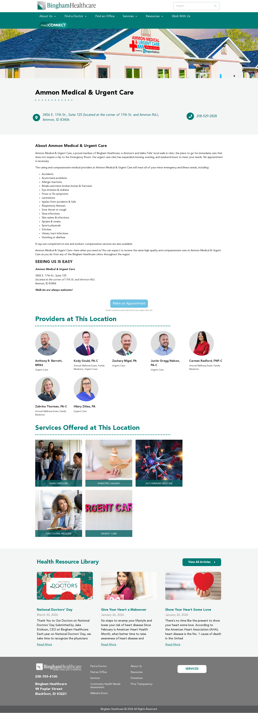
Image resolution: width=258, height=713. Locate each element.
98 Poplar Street (48, 689)
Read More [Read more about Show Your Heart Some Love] (172, 644)
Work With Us (181, 16)
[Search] (215, 6)
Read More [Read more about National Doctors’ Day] (44, 644)
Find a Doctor (75, 16)
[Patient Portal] (53, 24)
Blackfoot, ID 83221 (51, 694)
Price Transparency (142, 684)
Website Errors (99, 693)
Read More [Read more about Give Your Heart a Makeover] (108, 644)
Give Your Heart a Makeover (123, 610)
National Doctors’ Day (54, 610)
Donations (137, 678)
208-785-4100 (46, 677)
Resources (155, 16)
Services (130, 16)
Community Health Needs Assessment (105, 686)
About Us (47, 16)
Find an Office (105, 16)
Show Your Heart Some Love (188, 610)
